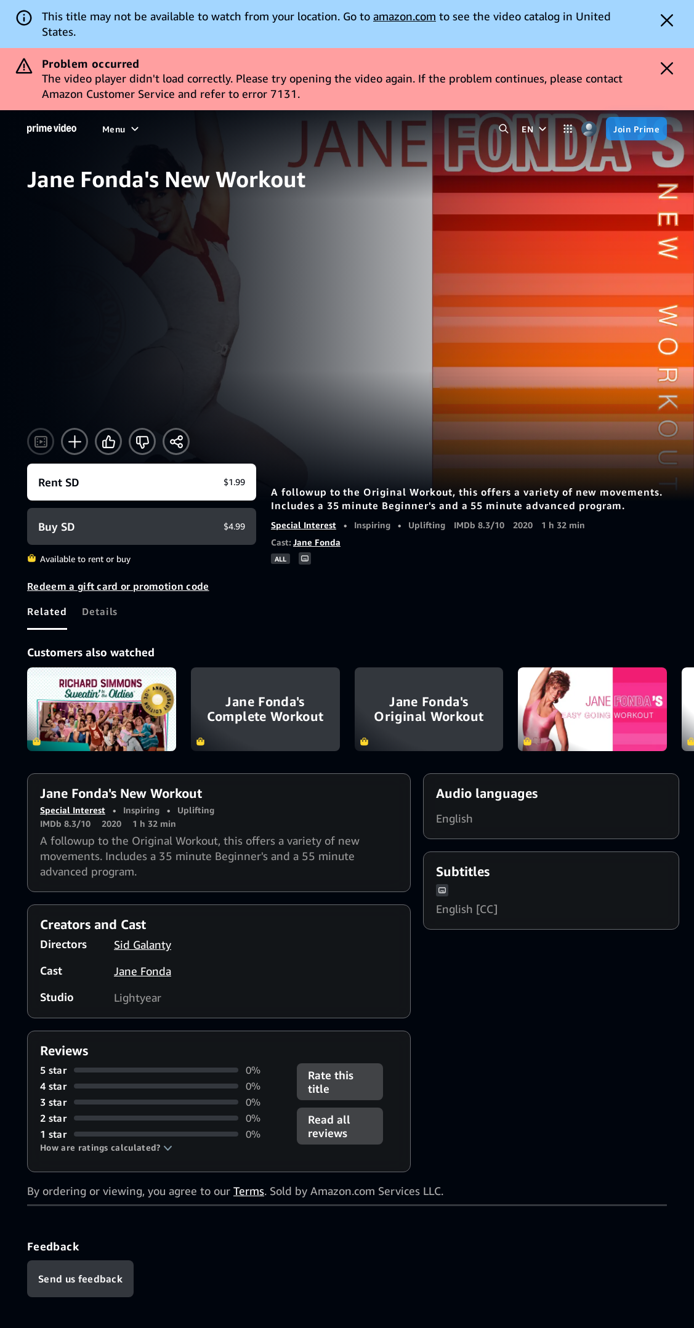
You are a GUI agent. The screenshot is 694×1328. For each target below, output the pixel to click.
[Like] (108, 441)
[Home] (51, 129)
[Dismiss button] (666, 20)
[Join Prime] (636, 128)
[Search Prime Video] (503, 129)
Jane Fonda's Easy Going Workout (592, 709)
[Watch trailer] (40, 441)
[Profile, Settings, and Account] (589, 129)
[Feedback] (80, 1278)
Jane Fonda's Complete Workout (265, 709)
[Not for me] (142, 441)
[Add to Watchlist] (74, 441)
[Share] (176, 441)
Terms (248, 1190)
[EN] (535, 128)
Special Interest (303, 525)
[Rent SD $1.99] (141, 482)
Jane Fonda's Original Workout (429, 709)
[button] (106, 1147)
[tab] (47, 611)
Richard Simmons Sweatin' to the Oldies (101, 709)
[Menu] (122, 128)
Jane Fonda (317, 542)
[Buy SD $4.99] (141, 526)
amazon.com (404, 16)
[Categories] (567, 129)
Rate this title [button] (330, 1081)
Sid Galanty (142, 944)
